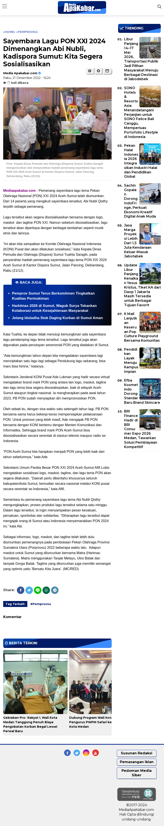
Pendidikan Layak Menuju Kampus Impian (131, 360)
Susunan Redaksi (136, 753)
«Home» (9, 31)
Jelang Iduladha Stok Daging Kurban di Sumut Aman (57, 318)
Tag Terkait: (15, 604)
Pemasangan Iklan (137, 762)
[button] (107, 71)
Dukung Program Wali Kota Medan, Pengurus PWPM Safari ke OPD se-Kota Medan (97, 722)
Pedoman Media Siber (137, 773)
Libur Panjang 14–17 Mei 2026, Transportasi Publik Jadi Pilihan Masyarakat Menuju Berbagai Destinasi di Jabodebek (141, 59)
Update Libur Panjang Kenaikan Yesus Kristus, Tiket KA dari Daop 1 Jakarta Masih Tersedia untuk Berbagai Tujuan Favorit (142, 285)
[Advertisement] (141, 479)
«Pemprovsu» (27, 31)
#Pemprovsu (40, 604)
